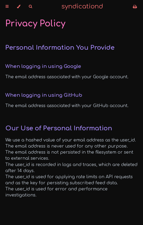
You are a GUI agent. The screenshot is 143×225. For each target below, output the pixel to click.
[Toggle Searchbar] (30, 6)
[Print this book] (135, 6)
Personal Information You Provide (59, 47)
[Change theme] (19, 6)
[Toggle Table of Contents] (7, 6)
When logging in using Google (43, 66)
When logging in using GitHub (43, 95)
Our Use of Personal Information (58, 128)
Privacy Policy (35, 23)
